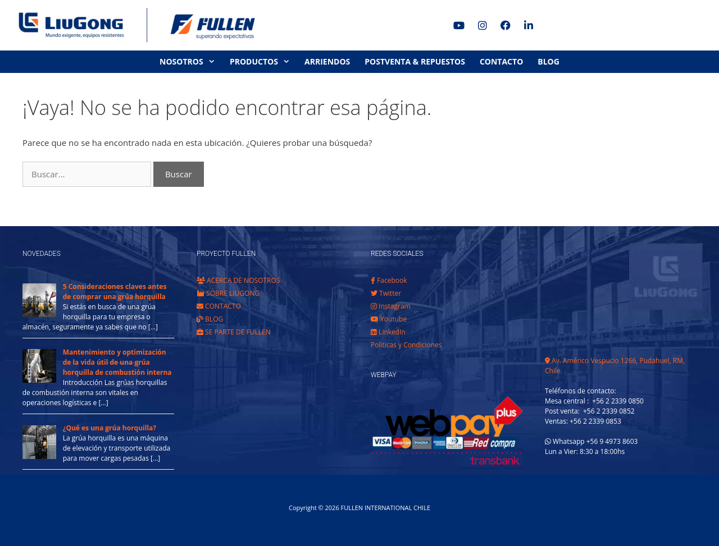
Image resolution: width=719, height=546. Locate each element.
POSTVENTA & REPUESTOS (415, 61)
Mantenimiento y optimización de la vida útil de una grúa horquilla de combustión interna (117, 362)
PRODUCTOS (263, 62)
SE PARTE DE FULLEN (234, 332)
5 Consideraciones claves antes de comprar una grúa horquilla (115, 291)
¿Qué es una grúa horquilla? (109, 428)
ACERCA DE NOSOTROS (238, 280)
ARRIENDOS (327, 61)
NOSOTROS (191, 62)
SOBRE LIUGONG (228, 293)
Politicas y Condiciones (406, 345)
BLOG (548, 61)
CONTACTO (501, 61)
